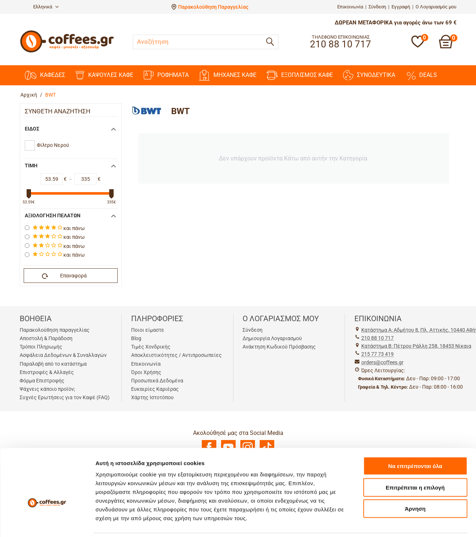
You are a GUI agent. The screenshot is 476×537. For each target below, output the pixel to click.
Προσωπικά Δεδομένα (157, 381)
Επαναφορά (64, 276)
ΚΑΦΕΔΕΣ (45, 75)
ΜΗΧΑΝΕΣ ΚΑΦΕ (227, 75)
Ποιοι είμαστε (147, 330)
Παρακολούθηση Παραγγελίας (213, 7)
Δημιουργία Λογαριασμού (272, 338)
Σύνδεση (377, 6)
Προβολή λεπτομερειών (126, 523)
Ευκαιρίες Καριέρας (155, 389)
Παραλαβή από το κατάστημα (53, 364)
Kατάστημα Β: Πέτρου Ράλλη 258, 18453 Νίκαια (416, 346)
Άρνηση (415, 473)
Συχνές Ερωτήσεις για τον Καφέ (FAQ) (65, 397)
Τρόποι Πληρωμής (41, 347)
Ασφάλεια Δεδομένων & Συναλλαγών (63, 355)
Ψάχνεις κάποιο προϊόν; (47, 389)
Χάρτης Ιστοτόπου (152, 397)
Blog (136, 338)
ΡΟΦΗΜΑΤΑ (166, 75)
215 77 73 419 (377, 354)
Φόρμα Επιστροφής (42, 381)
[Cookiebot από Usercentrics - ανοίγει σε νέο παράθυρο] (47, 522)
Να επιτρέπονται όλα (415, 430)
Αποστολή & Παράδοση (46, 338)
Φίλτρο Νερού (53, 145)
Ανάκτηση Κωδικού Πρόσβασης (279, 347)
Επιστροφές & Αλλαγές (47, 372)
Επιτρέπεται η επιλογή (415, 451)
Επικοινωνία (350, 6)
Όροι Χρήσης (146, 372)
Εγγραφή (401, 6)
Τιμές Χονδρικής (150, 347)
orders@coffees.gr (382, 362)
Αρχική (28, 95)
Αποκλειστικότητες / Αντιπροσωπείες (176, 355)
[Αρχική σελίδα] (67, 51)
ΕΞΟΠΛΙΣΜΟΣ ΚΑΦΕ (300, 75)
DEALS (421, 75)
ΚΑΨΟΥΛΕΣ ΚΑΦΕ (104, 75)
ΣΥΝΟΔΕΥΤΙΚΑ (369, 75)
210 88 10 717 (377, 338)
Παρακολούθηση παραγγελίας (55, 330)
